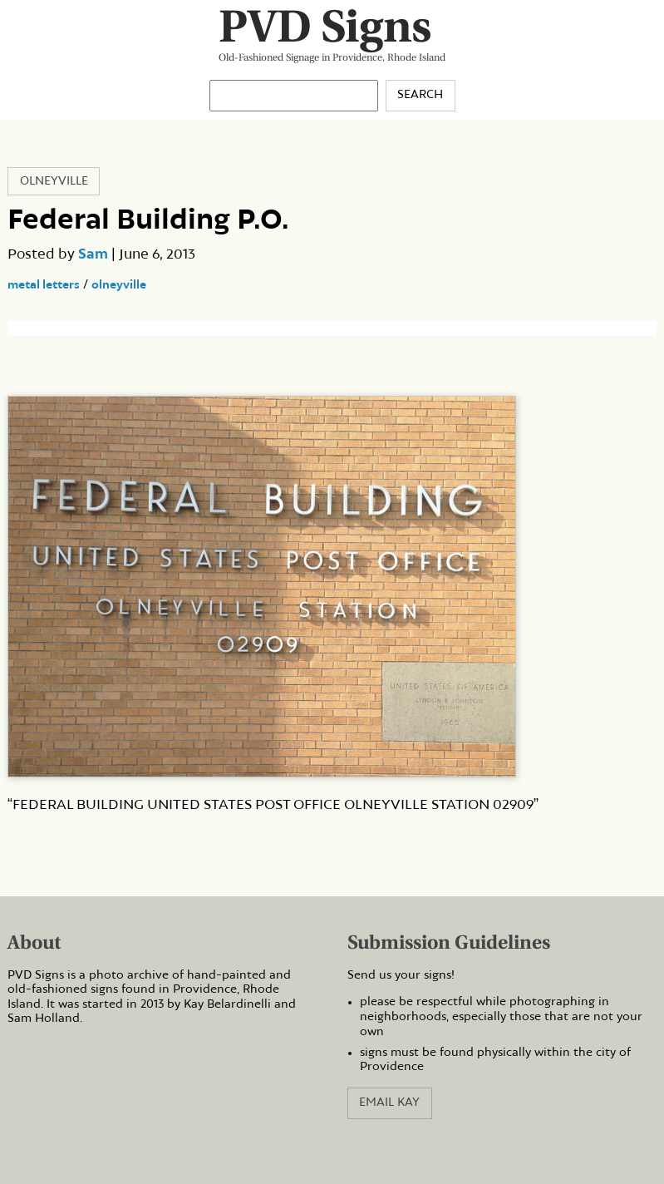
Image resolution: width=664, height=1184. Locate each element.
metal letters (43, 285)
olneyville (118, 285)
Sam (93, 254)
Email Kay (389, 1102)
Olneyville (54, 181)
